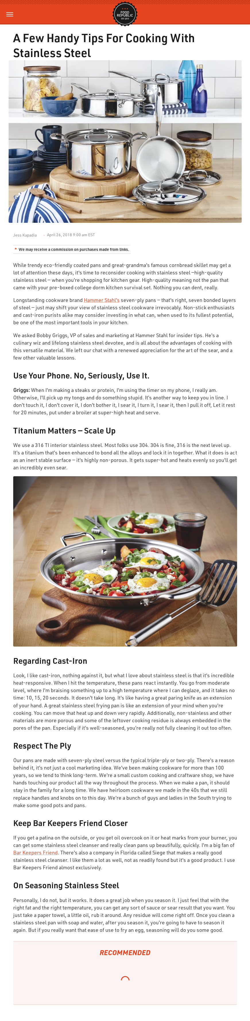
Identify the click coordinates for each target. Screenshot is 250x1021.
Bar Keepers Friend (35, 852)
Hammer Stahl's (102, 300)
